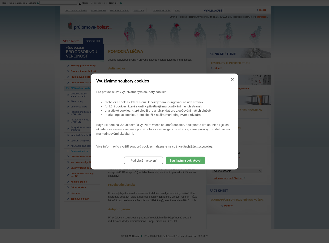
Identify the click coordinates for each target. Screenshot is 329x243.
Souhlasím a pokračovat (185, 160)
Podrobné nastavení (144, 160)
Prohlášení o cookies (198, 146)
